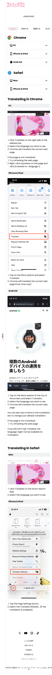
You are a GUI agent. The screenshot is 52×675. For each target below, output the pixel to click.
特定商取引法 (28, 654)
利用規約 (29, 650)
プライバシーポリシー (28, 659)
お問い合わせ (28, 645)
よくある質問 (28, 641)
